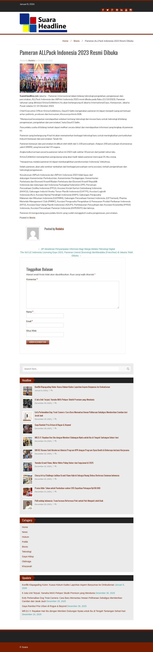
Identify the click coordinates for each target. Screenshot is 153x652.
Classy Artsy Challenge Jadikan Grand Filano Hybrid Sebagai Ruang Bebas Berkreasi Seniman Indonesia (77, 475)
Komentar (32, 279)
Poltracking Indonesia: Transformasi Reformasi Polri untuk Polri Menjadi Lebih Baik (69, 500)
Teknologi (26, 551)
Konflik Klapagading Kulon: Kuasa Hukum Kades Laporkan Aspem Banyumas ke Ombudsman (72, 386)
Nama (29, 311)
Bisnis (77, 41)
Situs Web (31, 330)
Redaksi (31, 60)
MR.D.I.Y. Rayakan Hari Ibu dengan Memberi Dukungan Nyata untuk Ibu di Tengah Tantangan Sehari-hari (77, 437)
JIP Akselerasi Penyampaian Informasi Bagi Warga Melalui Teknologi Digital (76, 249)
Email (29, 321)
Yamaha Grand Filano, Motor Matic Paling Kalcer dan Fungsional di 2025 (64, 462)
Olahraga (26, 561)
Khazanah (27, 566)
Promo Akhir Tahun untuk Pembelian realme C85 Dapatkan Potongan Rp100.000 (67, 488)
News (25, 532)
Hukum (25, 537)
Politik (25, 542)
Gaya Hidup (28, 556)
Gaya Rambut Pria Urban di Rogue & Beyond (53, 424)
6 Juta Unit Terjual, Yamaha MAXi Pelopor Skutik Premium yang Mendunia (64, 399)
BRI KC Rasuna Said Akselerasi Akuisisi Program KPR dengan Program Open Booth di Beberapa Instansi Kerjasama (82, 450)
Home (65, 41)
